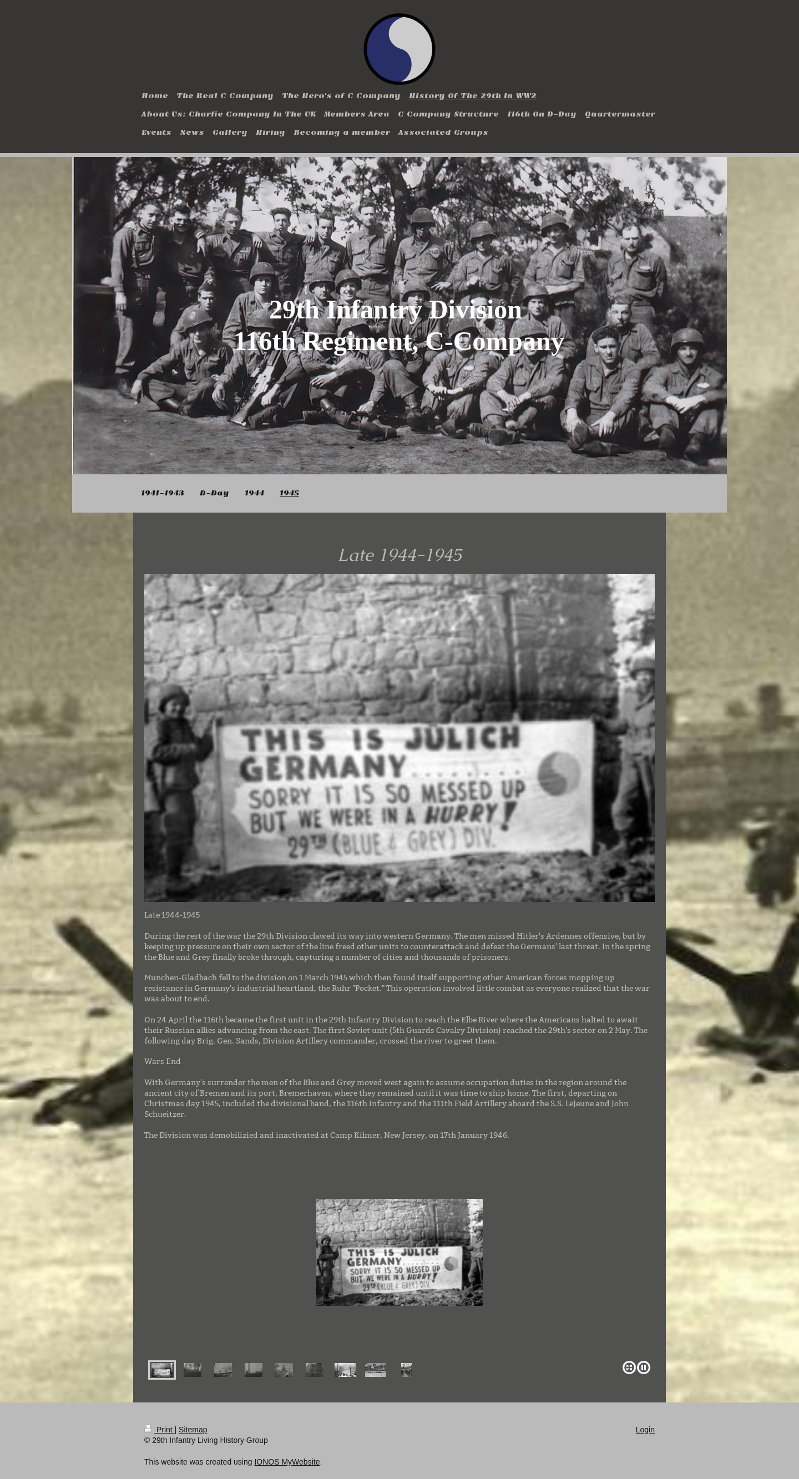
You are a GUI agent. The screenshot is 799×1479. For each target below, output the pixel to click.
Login (645, 1429)
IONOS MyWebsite (287, 1461)
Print (159, 1429)
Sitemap (193, 1429)
